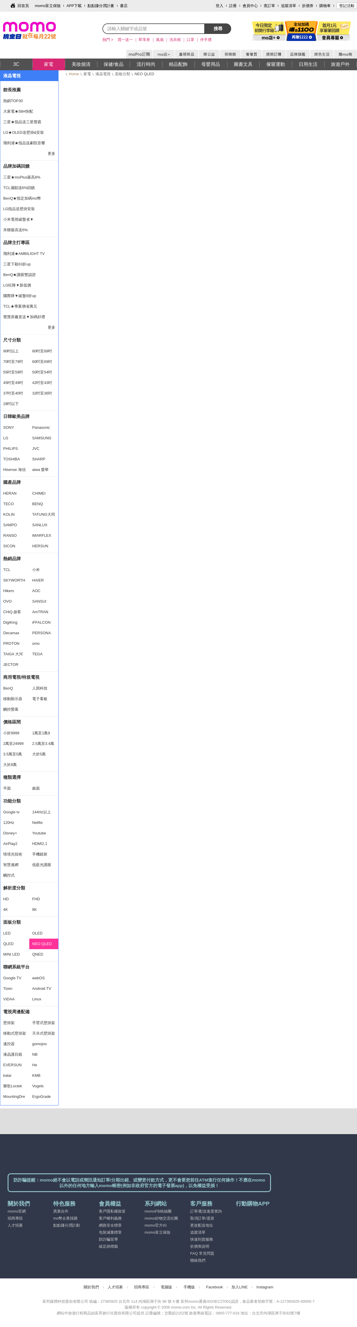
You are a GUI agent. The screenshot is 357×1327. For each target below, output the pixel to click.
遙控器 (9, 1044)
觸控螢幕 (10, 709)
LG (5, 438)
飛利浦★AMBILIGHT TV (24, 253)
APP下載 (74, 6)
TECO (8, 504)
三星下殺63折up (17, 264)
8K (34, 909)
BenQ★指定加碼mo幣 (22, 198)
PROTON (11, 643)
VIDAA (9, 999)
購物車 (325, 6)
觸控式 (9, 875)
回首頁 (23, 6)
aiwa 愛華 (40, 469)
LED (7, 933)
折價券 (307, 6)
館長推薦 (12, 89)
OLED (37, 933)
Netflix (37, 822)
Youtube (39, 833)
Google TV (12, 978)
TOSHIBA (11, 459)
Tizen (7, 988)
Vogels (38, 1086)
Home (74, 74)
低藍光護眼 (41, 865)
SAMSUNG (42, 438)
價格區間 (12, 721)
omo (36, 643)
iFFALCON (41, 622)
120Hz (8, 822)
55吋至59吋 (13, 372)
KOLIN (9, 514)
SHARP (38, 459)
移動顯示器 (12, 699)
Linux (36, 999)
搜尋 (218, 28)
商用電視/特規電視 (21, 677)
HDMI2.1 (39, 843)
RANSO (10, 535)
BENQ (37, 504)
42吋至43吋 (42, 382)
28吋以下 (11, 404)
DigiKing (10, 622)
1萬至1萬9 (41, 733)
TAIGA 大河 (13, 654)
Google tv (11, 812)
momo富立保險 (48, 6)
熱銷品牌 (12, 558)
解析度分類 (14, 887)
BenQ (8, 688)
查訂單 (269, 6)
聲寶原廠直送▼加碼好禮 (24, 317)
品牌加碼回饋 (16, 166)
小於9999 (11, 733)
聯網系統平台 (16, 966)
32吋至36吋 (42, 393)
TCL (7, 570)
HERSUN (40, 546)
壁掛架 (9, 1023)
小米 (36, 570)
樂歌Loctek (12, 1086)
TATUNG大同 (43, 514)
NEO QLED (42, 944)
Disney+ (10, 833)
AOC (36, 591)
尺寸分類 (12, 339)
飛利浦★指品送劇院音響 (24, 143)
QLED (8, 944)
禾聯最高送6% (15, 230)
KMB (36, 1075)
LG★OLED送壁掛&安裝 (23, 132)
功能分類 (12, 800)
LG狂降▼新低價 (17, 285)
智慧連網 (10, 865)
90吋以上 (11, 351)
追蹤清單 (288, 6)
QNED (37, 954)
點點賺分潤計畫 (100, 6)
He (34, 1065)
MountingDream (14, 1098)
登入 (219, 6)
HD (6, 899)
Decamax (11, 633)
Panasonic (41, 427)
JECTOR (10, 664)
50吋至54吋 (42, 372)
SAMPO (10, 525)
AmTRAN (40, 612)
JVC (36, 448)
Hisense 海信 (14, 469)
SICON (9, 546)
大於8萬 (10, 764)
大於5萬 (39, 754)
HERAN (10, 493)
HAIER (38, 580)
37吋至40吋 (13, 393)
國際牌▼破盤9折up (19, 296)
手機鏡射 (39, 854)
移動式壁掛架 (14, 1033)
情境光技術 (12, 854)
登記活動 (346, 6)
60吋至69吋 (42, 361)
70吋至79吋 (13, 361)
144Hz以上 (41, 812)
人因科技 (39, 688)
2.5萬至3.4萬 (43, 743)
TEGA (37, 654)
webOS (38, 978)
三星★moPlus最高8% (21, 177)
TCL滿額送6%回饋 (19, 188)
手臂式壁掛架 (43, 1023)
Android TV (41, 988)
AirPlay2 (10, 843)
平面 (7, 788)
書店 (124, 6)
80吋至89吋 (42, 351)
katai (7, 1075)
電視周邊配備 (16, 1011)
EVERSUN (12, 1065)
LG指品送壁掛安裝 (19, 209)
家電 (87, 74)
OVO (7, 601)
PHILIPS (10, 448)
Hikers (8, 591)
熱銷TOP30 (13, 101)
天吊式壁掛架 (43, 1033)
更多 (51, 153)
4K (5, 909)
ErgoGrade (41, 1096)
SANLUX (39, 525)
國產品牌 (12, 482)
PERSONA (41, 633)
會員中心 (250, 6)
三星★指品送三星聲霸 (22, 122)
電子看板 (39, 699)
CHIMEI (39, 493)
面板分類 (122, 74)
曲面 (36, 788)
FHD (36, 899)
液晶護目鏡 (12, 1054)
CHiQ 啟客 (12, 612)
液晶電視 (103, 74)
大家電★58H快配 (18, 111)
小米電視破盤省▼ (18, 219)
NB (34, 1054)
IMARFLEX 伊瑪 (41, 537)
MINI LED (11, 954)
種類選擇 (12, 777)
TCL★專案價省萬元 (20, 306)
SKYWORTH (14, 580)
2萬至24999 (13, 743)
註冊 (233, 6)
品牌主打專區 (16, 242)
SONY (8, 427)
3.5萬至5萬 (12, 754)
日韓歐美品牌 (16, 416)
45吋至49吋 (13, 382)
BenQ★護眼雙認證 (19, 274)
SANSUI (39, 601)
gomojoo (39, 1044)
